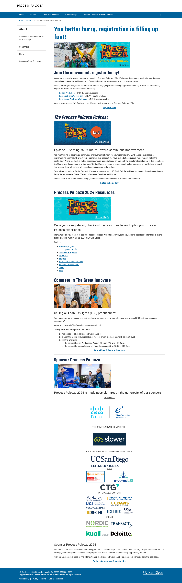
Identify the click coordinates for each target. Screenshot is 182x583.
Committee (24, 47)
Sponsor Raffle (70, 249)
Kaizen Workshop (67, 93)
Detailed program (66, 246)
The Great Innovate (52, 15)
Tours (61, 267)
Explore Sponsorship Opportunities (109, 561)
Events (34, 15)
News (21, 54)
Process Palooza (30, 5)
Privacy (35, 579)
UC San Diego (150, 7)
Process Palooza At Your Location (98, 15)
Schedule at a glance (68, 252)
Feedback (59, 579)
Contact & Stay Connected (30, 61)
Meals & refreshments (69, 264)
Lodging (62, 258)
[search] (162, 15)
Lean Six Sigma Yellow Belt (71, 96)
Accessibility (24, 579)
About (23, 15)
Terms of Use (46, 579)
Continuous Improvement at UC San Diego (31, 38)
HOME (21, 20)
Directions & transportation (71, 261)
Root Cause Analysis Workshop (73, 99)
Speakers (63, 255)
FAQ (61, 270)
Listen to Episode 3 (109, 183)
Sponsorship (72, 15)
